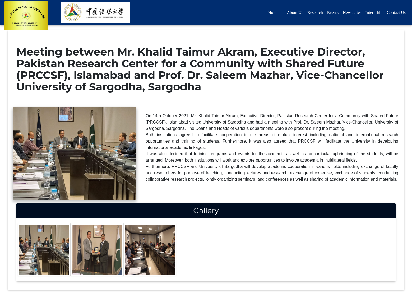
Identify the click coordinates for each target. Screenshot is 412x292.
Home (273, 13)
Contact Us (396, 13)
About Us (295, 13)
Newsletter (352, 13)
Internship (374, 13)
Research (315, 13)
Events (333, 13)
